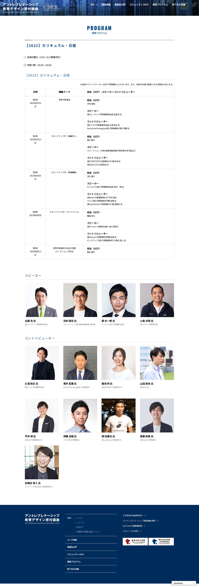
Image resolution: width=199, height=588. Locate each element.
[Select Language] (184, 583)
